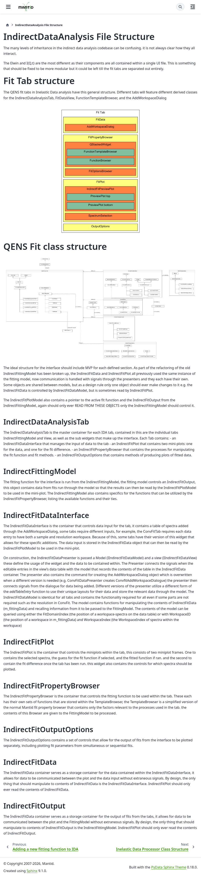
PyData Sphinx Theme (168, 867)
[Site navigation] (8, 6)
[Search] (180, 6)
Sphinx (32, 870)
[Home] (7, 25)
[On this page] (193, 6)
